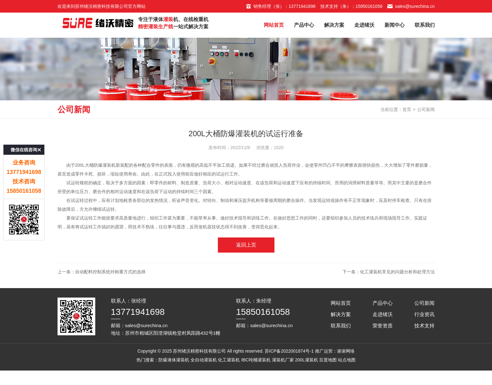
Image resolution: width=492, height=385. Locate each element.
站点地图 (347, 374)
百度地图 (328, 374)
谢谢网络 (346, 365)
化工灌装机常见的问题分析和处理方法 (397, 286)
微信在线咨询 (24, 141)
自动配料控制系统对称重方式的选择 (110, 286)
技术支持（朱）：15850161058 (351, 6)
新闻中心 (394, 25)
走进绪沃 (364, 25)
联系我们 (425, 25)
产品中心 (304, 25)
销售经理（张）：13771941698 (281, 6)
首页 (406, 123)
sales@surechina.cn (410, 6)
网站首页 (274, 25)
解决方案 (334, 25)
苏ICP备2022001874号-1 (289, 365)
